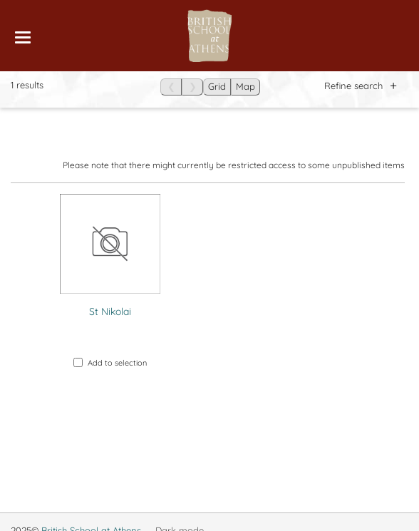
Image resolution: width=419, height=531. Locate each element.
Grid (217, 86)
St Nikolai (110, 311)
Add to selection (110, 363)
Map (245, 86)
